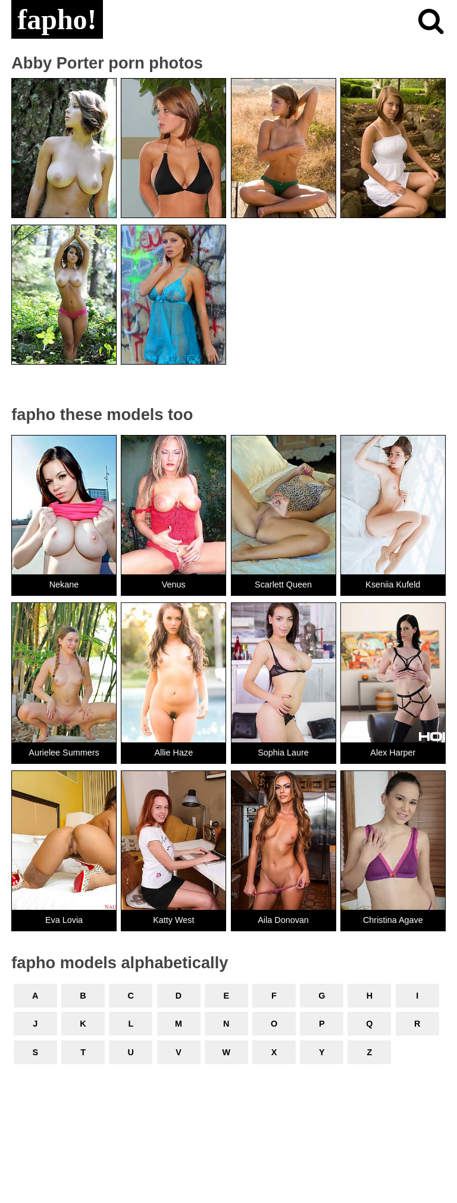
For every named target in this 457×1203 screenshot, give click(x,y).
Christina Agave (393, 920)
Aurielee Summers (64, 752)
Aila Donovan (283, 920)
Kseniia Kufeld (392, 584)
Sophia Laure (283, 752)
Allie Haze (173, 752)
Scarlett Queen (283, 584)
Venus (174, 584)
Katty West (173, 920)
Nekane (64, 584)
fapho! (56, 19)
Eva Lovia (64, 920)
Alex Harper (392, 752)
